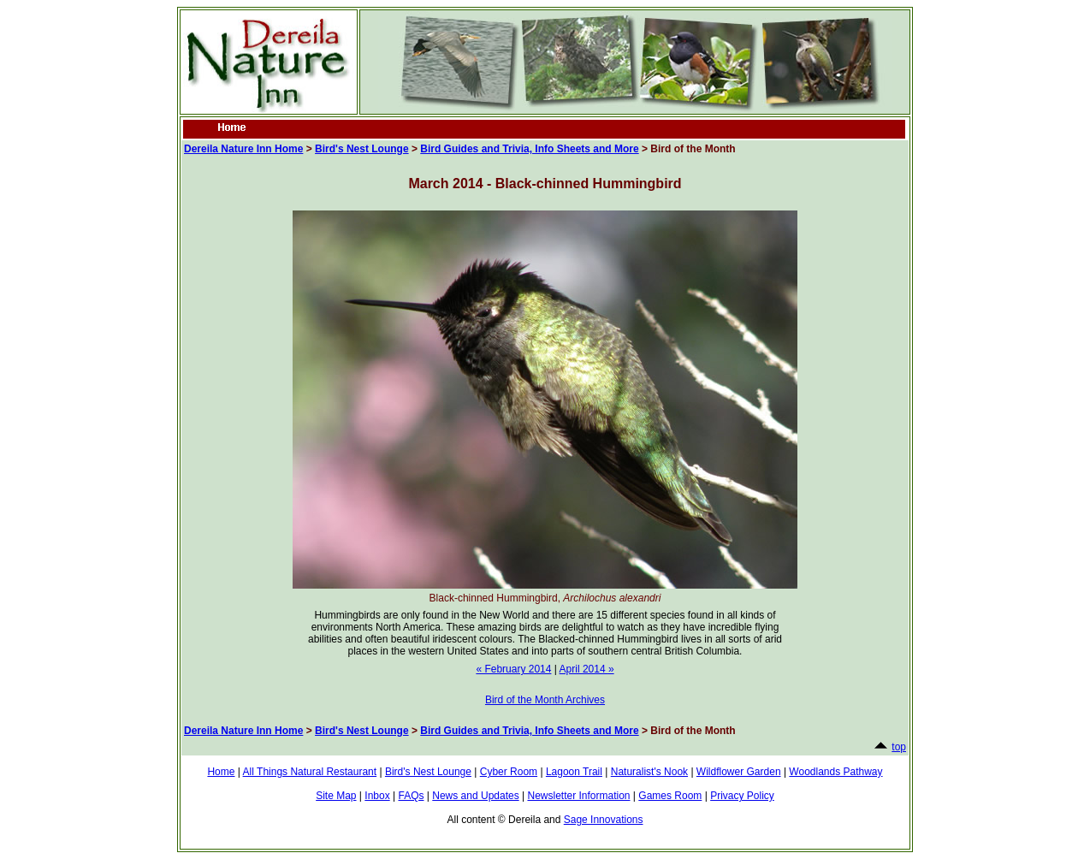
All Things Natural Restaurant (310, 772)
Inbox (376, 796)
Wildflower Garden (738, 772)
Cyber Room (508, 772)
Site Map (336, 796)
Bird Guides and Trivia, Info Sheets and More (529, 149)
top (899, 747)
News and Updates (475, 796)
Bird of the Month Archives (545, 700)
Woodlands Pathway (835, 772)
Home (220, 772)
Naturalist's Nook (649, 772)
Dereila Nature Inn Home (243, 149)
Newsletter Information (578, 796)
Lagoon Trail (574, 772)
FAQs (411, 796)
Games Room (670, 796)
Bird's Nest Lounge (362, 149)
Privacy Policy (742, 796)
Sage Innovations (603, 820)
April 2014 (587, 669)
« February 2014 (513, 669)
